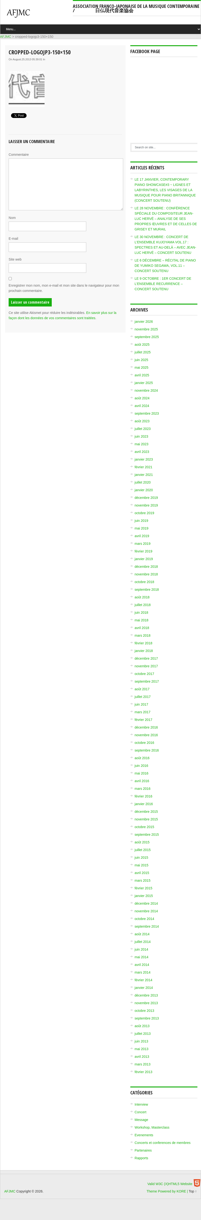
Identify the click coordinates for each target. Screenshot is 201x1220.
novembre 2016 (146, 735)
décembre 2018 (146, 566)
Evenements (144, 1135)
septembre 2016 (147, 750)
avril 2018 (142, 628)
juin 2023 (141, 436)
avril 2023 (142, 452)
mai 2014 (142, 957)
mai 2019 (142, 528)
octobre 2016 (144, 743)
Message (141, 1120)
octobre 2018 (144, 582)
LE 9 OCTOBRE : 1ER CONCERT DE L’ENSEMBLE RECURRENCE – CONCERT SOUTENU (163, 284)
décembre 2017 (146, 658)
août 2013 (142, 1026)
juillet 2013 (143, 1034)
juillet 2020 (143, 482)
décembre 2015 (146, 811)
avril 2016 (142, 781)
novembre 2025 (146, 329)
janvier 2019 (144, 559)
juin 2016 (141, 766)
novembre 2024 (146, 390)
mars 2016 (142, 789)
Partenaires (143, 1150)
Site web (15, 259)
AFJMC (38, 15)
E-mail (13, 238)
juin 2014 (141, 949)
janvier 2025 (144, 383)
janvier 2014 (144, 988)
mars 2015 (142, 880)
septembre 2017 (147, 681)
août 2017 (142, 689)
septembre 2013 (147, 1018)
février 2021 (143, 467)
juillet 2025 (143, 352)
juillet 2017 (143, 697)
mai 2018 (142, 620)
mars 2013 (142, 1064)
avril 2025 (142, 375)
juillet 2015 (143, 850)
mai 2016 (142, 773)
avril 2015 (142, 873)
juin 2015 (141, 857)
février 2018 (143, 643)
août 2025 (142, 344)
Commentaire (19, 154)
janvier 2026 (144, 321)
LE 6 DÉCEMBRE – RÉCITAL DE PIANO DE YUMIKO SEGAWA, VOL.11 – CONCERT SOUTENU (165, 265)
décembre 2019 (146, 498)
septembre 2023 (147, 413)
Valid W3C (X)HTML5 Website (169, 1184)
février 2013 (143, 1072)
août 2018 (142, 597)
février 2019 (143, 551)
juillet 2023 (143, 429)
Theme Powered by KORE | (168, 1191)
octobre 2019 (144, 513)
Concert (140, 1112)
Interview (141, 1104)
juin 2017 (141, 704)
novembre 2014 (146, 911)
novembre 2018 (146, 574)
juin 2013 (141, 1041)
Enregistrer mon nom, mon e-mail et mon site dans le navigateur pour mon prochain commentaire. (64, 288)
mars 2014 (142, 972)
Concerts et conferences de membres (162, 1143)
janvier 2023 (144, 459)
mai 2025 (142, 367)
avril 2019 (142, 536)
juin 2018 (141, 612)
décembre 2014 (146, 903)
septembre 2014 (147, 926)
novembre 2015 (146, 819)
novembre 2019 (146, 505)
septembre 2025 (147, 337)
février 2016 (143, 796)
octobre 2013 (144, 1011)
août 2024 (142, 398)
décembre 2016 (146, 727)
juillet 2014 (143, 942)
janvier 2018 (144, 651)
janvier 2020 (144, 490)
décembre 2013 (146, 995)
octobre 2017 (144, 674)
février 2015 (143, 888)
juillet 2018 (143, 605)
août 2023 (142, 421)
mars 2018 (142, 635)
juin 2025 (141, 360)
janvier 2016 (144, 804)
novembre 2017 (146, 666)
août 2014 (142, 934)
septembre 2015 (147, 834)
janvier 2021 (144, 475)
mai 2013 (142, 1049)
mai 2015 (142, 865)
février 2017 (143, 720)
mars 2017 (142, 712)
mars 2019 (142, 544)
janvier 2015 (144, 896)
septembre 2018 (147, 589)
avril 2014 (142, 965)
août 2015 (142, 842)
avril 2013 (142, 1056)
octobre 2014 (144, 919)
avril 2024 (142, 406)
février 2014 (143, 980)
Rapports (141, 1158)
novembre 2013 (146, 1003)
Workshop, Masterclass (152, 1127)
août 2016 (142, 758)
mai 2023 (142, 444)
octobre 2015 (144, 827)
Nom (12, 218)
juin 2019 (141, 521)
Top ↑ (193, 1191)
